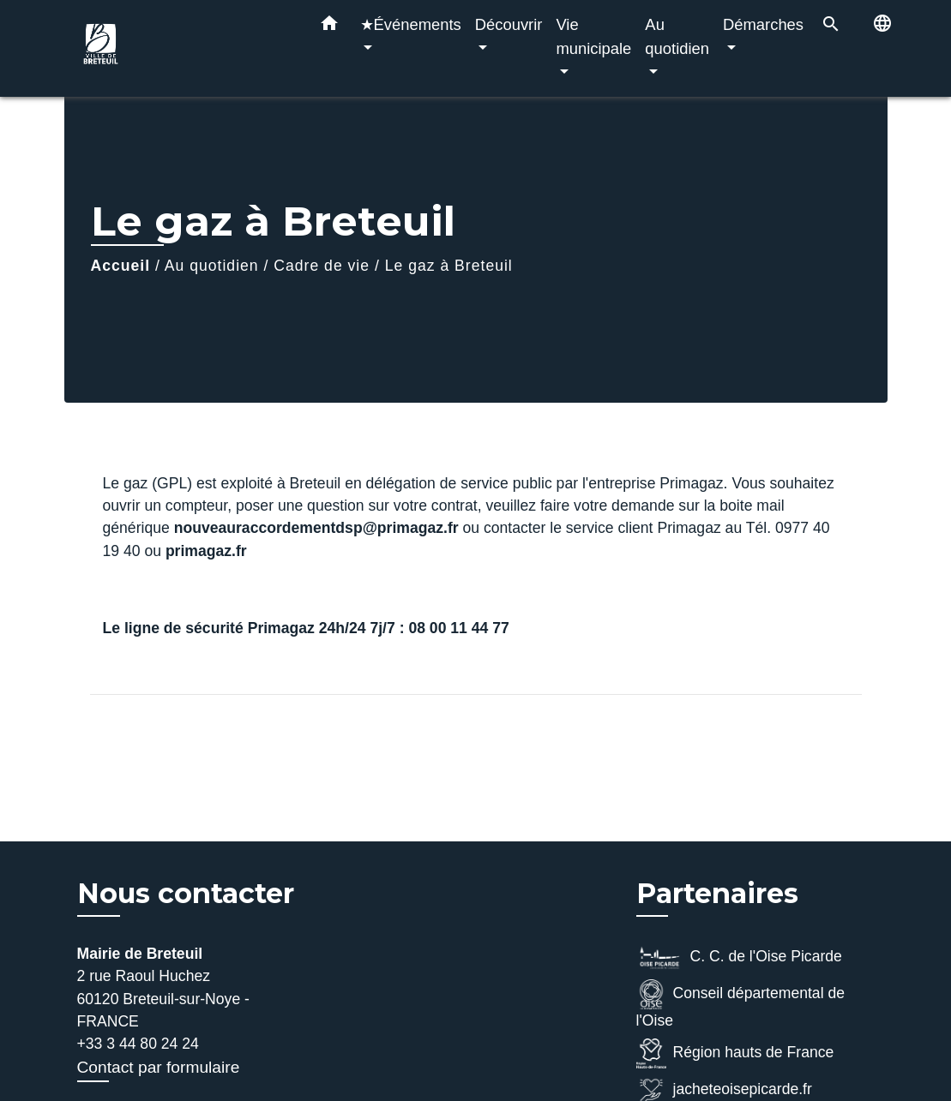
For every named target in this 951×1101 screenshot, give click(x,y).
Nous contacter (185, 893)
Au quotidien (212, 265)
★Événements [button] (410, 24)
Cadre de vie (322, 265)
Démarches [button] (763, 24)
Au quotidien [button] (677, 36)
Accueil (121, 265)
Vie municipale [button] (593, 36)
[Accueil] (184, 48)
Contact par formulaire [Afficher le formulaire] (158, 1067)
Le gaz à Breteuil (449, 265)
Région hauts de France (735, 1053)
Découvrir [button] (509, 24)
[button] (329, 26)
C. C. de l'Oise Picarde (739, 957)
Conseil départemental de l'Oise (741, 1004)
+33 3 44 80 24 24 (138, 1043)
